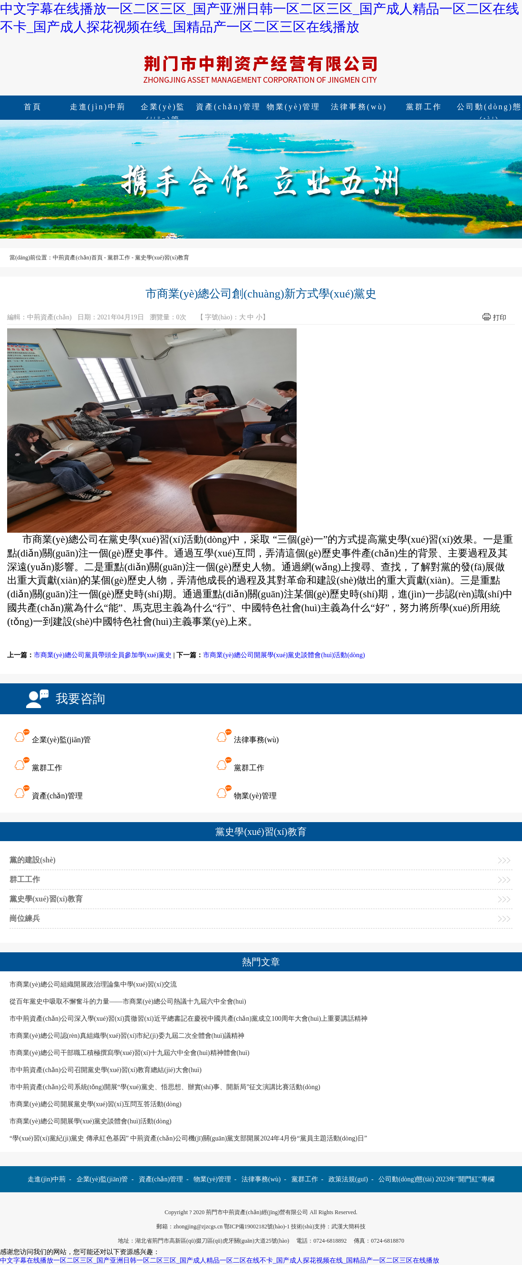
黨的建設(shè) (33, 860)
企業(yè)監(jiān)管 (163, 108)
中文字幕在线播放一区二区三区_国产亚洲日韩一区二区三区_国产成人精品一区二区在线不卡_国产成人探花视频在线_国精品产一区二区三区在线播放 (219, 1260)
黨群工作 (424, 107)
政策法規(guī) (348, 1179)
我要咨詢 (80, 699)
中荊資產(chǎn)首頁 (77, 257)
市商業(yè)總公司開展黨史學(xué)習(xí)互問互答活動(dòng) (96, 1104)
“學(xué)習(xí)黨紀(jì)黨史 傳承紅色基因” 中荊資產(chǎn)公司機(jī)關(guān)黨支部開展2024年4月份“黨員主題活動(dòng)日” (188, 1138)
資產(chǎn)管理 (228, 107)
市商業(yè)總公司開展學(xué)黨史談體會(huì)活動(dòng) (284, 655)
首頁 (33, 107)
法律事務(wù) (359, 107)
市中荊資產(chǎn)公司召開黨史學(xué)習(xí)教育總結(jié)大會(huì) (106, 1069)
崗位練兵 (25, 918)
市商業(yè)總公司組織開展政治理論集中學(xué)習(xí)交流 (93, 984)
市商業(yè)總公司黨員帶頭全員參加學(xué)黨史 (103, 655)
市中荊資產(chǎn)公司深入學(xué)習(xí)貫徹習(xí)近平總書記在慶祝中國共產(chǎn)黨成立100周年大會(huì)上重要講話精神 (188, 1018)
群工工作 (25, 879)
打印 (499, 317)
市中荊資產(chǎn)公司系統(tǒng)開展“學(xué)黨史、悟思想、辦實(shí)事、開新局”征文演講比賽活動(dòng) (165, 1087)
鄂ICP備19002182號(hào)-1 (257, 1226)
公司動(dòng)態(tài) (406, 1179)
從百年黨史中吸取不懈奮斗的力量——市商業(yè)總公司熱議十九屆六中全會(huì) (128, 1001)
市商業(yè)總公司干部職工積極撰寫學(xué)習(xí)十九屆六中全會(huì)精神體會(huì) (130, 1052)
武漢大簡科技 (348, 1226)
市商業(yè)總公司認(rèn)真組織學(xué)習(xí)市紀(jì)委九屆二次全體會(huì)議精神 (127, 1035)
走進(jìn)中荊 (98, 107)
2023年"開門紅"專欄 (464, 1179)
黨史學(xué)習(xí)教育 (162, 257)
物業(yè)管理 (294, 107)
